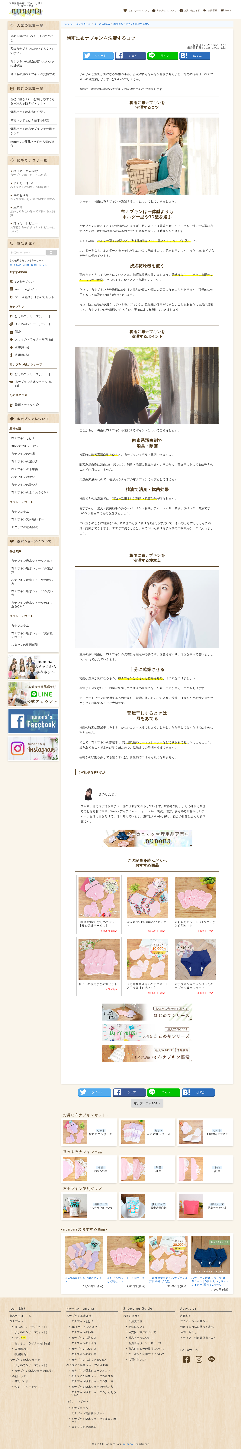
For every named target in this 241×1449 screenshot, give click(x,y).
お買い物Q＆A (137, 1359)
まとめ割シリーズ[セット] (32, 324)
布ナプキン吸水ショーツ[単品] (33, 383)
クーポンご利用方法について (146, 1354)
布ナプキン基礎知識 (79, 1315)
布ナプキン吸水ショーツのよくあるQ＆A (32, 604)
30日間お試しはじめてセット (34, 297)
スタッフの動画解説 (24, 527)
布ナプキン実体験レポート (29, 519)
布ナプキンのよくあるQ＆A (29, 492)
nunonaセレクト (26, 289)
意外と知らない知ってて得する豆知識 (33, 211)
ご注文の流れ (136, 1321)
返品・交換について (140, 1337)
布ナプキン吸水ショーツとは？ (32, 560)
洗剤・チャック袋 (27, 404)
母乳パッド (21, 1381)
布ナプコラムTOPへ (147, 1103)
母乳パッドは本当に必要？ (28, 112)
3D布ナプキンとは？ (25, 446)
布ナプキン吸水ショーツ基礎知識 (87, 1365)
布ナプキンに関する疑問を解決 (33, 185)
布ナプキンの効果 (23, 453)
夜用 (34, 265)
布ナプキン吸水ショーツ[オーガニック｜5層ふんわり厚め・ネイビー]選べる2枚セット (210, 1281)
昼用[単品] (22, 347)
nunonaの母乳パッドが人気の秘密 (32, 144)
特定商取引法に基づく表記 (197, 1326)
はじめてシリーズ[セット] (32, 316)
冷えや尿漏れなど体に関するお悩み (33, 197)
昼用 (26, 265)
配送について (136, 1326)
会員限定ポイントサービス (145, 1343)
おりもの (15, 265)
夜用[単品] (22, 355)
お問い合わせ (188, 1332)
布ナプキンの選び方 (24, 461)
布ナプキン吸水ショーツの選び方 (32, 570)
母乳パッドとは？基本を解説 (29, 120)
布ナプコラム (20, 511)
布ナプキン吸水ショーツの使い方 (32, 581)
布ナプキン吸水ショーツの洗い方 (32, 593)
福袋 (18, 331)
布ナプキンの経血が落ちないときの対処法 (32, 63)
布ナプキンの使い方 (24, 477)
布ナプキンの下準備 (24, 469)
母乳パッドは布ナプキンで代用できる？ (32, 131)
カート (226, 9)
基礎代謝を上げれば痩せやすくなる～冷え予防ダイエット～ (32, 101)
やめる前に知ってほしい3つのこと (32, 38)
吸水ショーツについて (136, 9)
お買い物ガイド (189, 9)
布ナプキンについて (164, 9)
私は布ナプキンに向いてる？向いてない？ (32, 51)
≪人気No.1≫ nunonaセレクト (83, 1279)
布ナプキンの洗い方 (24, 484)
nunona (128, 1444)
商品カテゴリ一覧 (20, 1315)
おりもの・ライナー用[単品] (34, 339)
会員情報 (210, 9)
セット (43, 265)
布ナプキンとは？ (23, 438)
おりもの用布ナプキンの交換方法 (32, 74)
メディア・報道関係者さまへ (198, 1337)
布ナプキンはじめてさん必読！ (33, 173)
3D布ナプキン (24, 281)
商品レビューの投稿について (146, 1348)
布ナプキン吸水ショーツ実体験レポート (32, 635)
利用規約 (185, 1315)
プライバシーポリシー (194, 1321)
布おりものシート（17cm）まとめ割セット (126, 1279)
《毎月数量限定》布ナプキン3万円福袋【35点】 (168, 1279)
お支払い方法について (142, 1332)
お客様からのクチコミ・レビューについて (33, 227)
